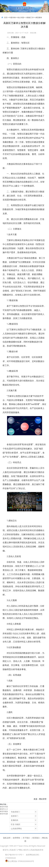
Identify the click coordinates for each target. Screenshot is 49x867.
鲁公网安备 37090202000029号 (19, 861)
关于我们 (26, 838)
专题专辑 (12, 17)
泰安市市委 (4, 807)
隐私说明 (6, 838)
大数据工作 (30, 17)
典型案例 (39, 17)
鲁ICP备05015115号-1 (14, 854)
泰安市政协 (4, 811)
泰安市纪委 (4, 814)
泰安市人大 (4, 809)
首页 (5, 17)
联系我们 (36, 838)
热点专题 (21, 17)
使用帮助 (16, 838)
